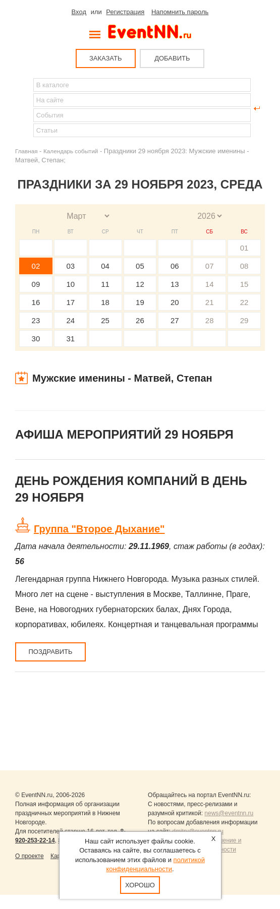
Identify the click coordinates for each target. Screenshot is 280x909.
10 (70, 284)
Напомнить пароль (179, 12)
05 (140, 266)
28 (209, 320)
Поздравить (50, 651)
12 (140, 284)
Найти (23, 108)
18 (105, 302)
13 (175, 284)
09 (36, 284)
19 (140, 302)
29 (244, 320)
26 (140, 320)
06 (175, 266)
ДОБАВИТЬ (172, 58)
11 (105, 284)
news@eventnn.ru (228, 813)
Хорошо (140, 885)
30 (36, 338)
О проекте (29, 856)
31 (70, 338)
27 (175, 320)
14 (209, 284)
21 (209, 302)
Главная (26, 151)
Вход (79, 12)
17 (70, 302)
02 (36, 266)
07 (209, 266)
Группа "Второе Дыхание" (99, 528)
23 (36, 320)
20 (175, 302)
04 (105, 266)
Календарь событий (70, 151)
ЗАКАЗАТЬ (105, 58)
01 (244, 248)
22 (244, 302)
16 (36, 302)
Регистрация (125, 12)
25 (105, 320)
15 (244, 284)
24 (70, 320)
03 (70, 266)
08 (244, 266)
